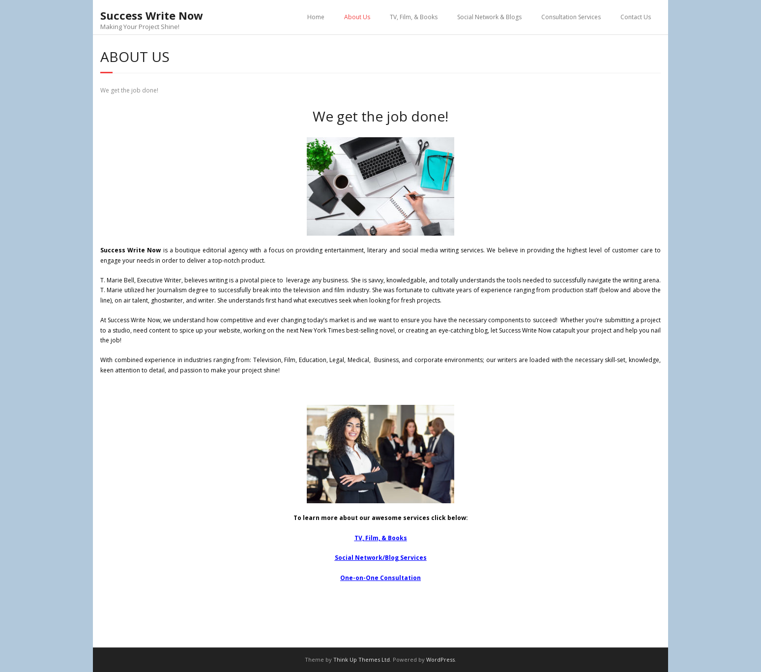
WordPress (440, 659)
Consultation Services (571, 17)
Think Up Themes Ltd (361, 659)
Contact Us (635, 17)
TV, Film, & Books (414, 17)
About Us (357, 17)
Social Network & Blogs (489, 17)
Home (315, 17)
